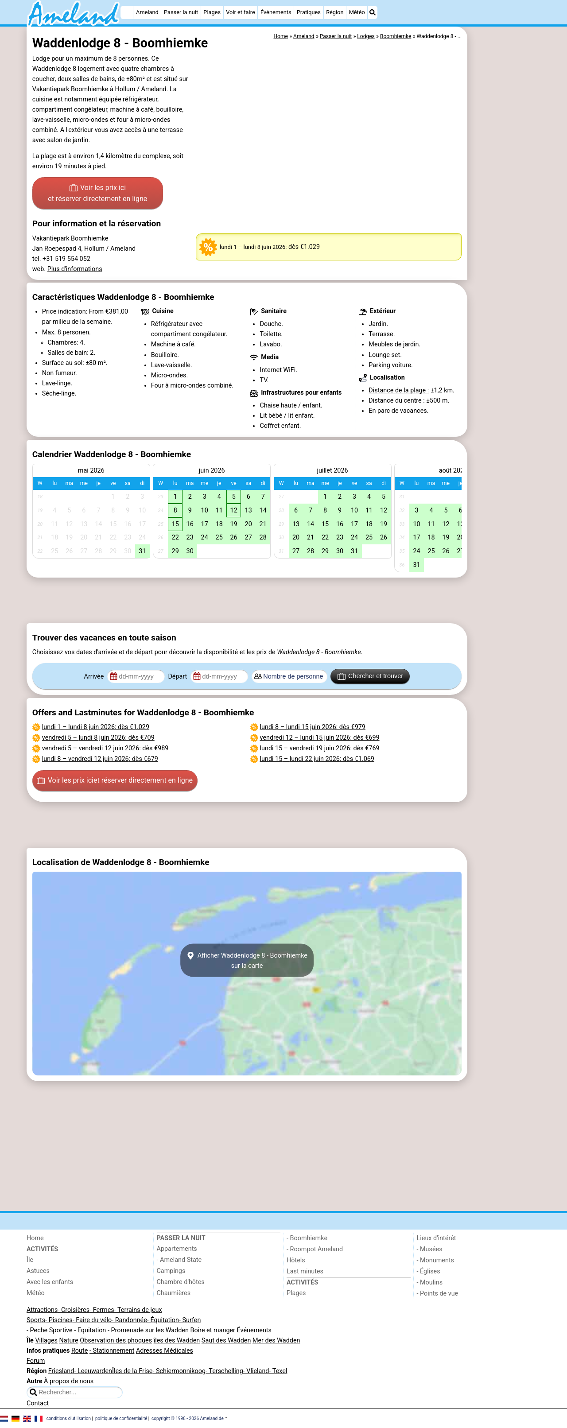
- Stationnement (111, 1350)
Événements (275, 12)
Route (79, 1350)
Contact (38, 1403)
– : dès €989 (105, 748)
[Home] (126, 12)
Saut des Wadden (226, 1340)
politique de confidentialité (121, 1418)
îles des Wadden (177, 1340)
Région (334, 12)
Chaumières (174, 1293)
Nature (68, 1340)
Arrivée (94, 676)
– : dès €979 (312, 727)
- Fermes (101, 1310)
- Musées (430, 1249)
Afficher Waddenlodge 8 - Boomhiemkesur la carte (246, 960)
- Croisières (73, 1310)
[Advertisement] (505, 230)
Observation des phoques (116, 1340)
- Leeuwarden (93, 1371)
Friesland (61, 1371)
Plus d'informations (74, 269)
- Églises (428, 1271)
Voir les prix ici (97, 194)
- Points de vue (437, 1293)
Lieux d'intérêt (436, 1238)
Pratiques (309, 12)
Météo (357, 12)
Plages (212, 12)
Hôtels (296, 1260)
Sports (36, 1320)
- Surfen (190, 1320)
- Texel (278, 1371)
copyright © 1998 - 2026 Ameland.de (187, 1418)
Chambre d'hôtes (181, 1282)
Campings (171, 1271)
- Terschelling (224, 1371)
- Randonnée (129, 1320)
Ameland (147, 12)
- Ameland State (179, 1260)
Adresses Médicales (164, 1350)
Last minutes (305, 1271)
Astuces (38, 1271)
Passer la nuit (181, 12)
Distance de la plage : (399, 390)
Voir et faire (240, 12)
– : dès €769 (320, 748)
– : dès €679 (100, 759)
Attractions (42, 1310)
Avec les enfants (50, 1282)
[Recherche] (372, 12)
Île (30, 1260)
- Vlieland (256, 1371)
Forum (36, 1361)
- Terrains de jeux (138, 1310)
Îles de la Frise (132, 1371)
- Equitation (90, 1330)
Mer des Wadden (276, 1340)
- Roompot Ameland (315, 1249)
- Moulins (430, 1282)
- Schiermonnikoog (179, 1371)
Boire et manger (212, 1330)
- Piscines (59, 1320)
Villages (46, 1340)
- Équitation (163, 1320)
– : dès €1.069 (317, 759)
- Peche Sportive (50, 1330)
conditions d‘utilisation (69, 1418)
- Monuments (435, 1260)
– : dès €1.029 (95, 727)
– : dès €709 (98, 737)
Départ (178, 676)
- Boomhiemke (307, 1238)
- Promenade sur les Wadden (148, 1330)
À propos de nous (68, 1381)
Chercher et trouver (370, 676)
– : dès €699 (320, 737)
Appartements (177, 1249)
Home (35, 1238)
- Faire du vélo (92, 1320)
